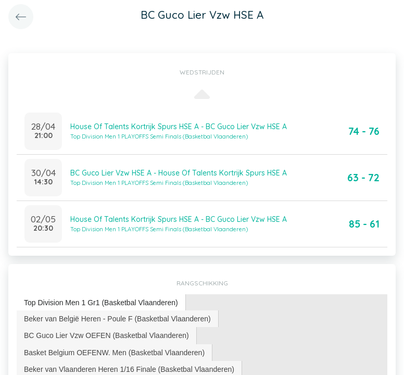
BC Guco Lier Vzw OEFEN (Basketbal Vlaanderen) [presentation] (106, 335)
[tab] (101, 302)
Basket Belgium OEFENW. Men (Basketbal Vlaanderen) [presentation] (114, 352)
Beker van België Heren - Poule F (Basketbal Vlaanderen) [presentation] (117, 319)
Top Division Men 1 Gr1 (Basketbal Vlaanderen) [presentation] (101, 302)
